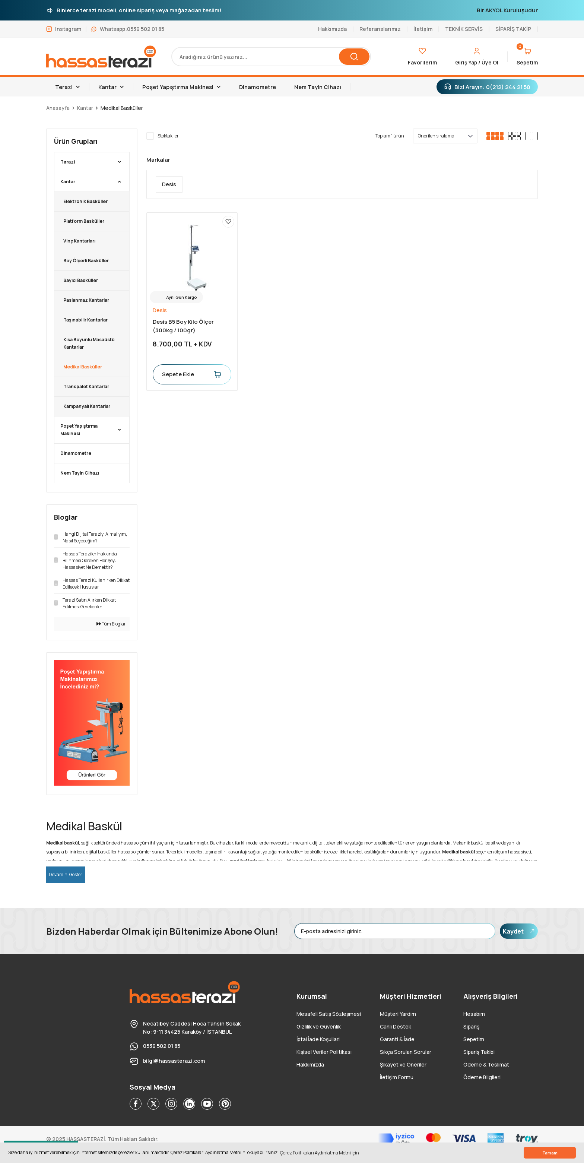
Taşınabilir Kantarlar (85, 320)
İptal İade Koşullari (318, 1039)
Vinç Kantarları (79, 241)
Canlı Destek (395, 1026)
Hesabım (474, 1013)
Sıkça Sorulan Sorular (405, 1051)
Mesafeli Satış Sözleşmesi (328, 1013)
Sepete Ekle (192, 374)
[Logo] (101, 56)
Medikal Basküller (122, 107)
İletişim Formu (396, 1077)
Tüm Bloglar (111, 624)
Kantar (67, 181)
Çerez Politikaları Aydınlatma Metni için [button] (319, 1153)
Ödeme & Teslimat (486, 1064)
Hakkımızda (310, 1064)
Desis (160, 310)
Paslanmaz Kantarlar (86, 300)
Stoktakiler (168, 136)
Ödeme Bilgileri (482, 1077)
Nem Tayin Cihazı (79, 473)
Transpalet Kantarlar (86, 386)
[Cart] (527, 57)
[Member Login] (476, 57)
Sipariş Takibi (479, 1051)
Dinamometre (75, 453)
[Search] (271, 56)
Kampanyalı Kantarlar (86, 406)
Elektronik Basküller (85, 201)
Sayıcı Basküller (80, 280)
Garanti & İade (397, 1039)
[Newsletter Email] (395, 931)
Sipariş (471, 1026)
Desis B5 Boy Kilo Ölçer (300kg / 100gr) (183, 326)
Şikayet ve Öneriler (403, 1064)
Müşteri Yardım (398, 1013)
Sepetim (473, 1039)
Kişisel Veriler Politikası (324, 1051)
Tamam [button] (550, 1153)
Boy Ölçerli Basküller (86, 260)
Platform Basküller (83, 221)
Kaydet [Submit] (519, 931)
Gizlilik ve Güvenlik (318, 1026)
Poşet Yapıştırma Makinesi (79, 430)
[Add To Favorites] (228, 222)
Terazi (67, 162)
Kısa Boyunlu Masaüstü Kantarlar (89, 343)
